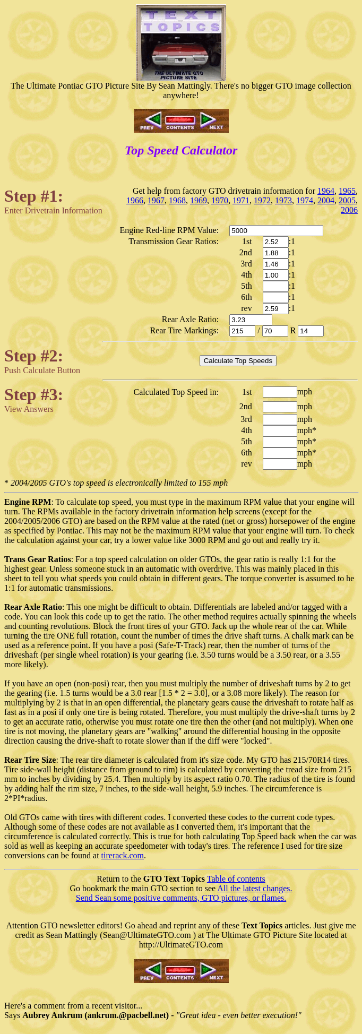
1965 (347, 190)
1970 (219, 200)
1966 (134, 200)
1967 (156, 200)
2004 (325, 200)
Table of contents (236, 878)
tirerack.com (122, 855)
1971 (240, 200)
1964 (325, 190)
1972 (262, 200)
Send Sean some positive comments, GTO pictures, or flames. (181, 897)
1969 (198, 200)
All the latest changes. (254, 888)
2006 (349, 209)
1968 (177, 200)
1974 (304, 200)
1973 (283, 200)
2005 (347, 200)
